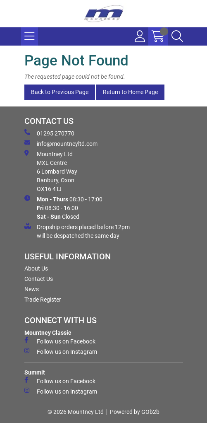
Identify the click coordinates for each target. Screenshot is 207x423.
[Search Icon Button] (177, 36)
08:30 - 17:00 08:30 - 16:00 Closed (63, 207)
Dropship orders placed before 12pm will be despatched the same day (77, 231)
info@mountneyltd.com (61, 143)
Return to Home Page (130, 92)
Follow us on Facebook (59, 341)
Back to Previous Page (59, 92)
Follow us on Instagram (60, 351)
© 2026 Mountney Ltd (76, 411)
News (31, 289)
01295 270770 (49, 133)
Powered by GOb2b (134, 411)
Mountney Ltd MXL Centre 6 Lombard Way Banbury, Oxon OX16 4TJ (50, 171)
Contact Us (38, 279)
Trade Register (42, 299)
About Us (36, 268)
